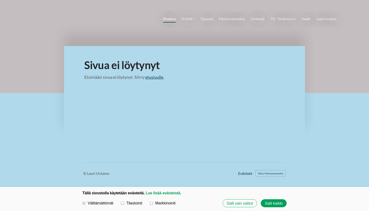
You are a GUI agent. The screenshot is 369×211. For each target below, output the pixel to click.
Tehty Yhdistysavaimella (270, 173)
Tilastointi (131, 203)
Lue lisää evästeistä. (163, 193)
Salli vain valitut (240, 203)
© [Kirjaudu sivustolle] (85, 173)
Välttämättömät (97, 203)
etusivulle (154, 77)
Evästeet (245, 173)
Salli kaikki (274, 203)
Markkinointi (163, 203)
